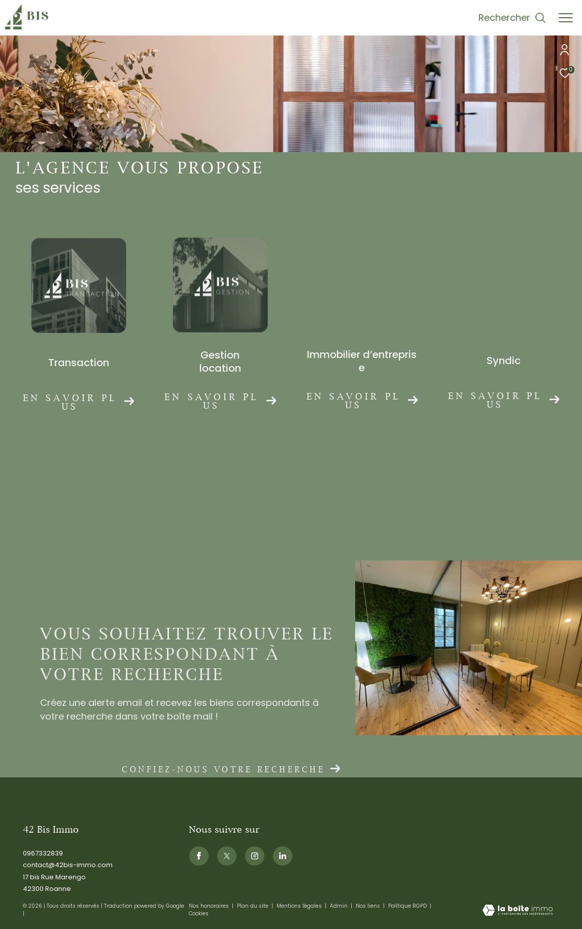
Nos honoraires (209, 906)
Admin (339, 906)
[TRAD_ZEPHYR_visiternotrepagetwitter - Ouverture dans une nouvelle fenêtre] (227, 856)
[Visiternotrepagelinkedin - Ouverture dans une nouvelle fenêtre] (282, 856)
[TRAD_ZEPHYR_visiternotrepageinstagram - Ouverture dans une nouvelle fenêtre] (255, 856)
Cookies (199, 914)
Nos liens (369, 906)
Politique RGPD (407, 906)
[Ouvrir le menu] (566, 17)
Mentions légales (300, 906)
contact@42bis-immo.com (68, 865)
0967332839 (43, 853)
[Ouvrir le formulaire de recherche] (512, 17)
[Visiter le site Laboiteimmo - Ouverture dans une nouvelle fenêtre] (517, 911)
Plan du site (253, 906)
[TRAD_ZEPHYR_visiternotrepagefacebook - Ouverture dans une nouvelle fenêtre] (199, 856)
